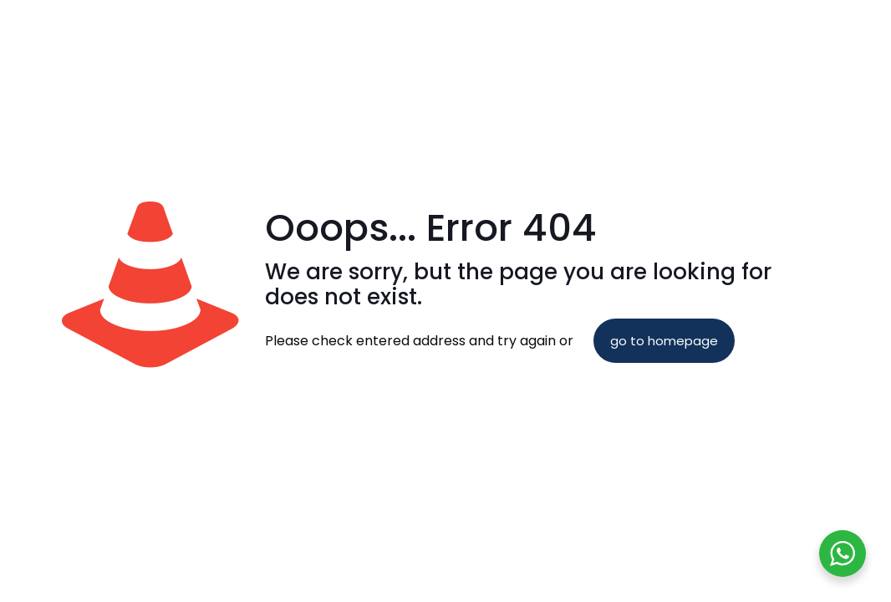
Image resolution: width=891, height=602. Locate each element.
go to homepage (664, 340)
